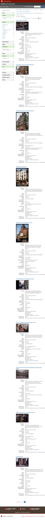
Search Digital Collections (29, 6)
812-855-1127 (36, 57)
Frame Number (5, 61)
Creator (4, 15)
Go (42, 6)
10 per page (34, 18)
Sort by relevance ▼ (27, 18)
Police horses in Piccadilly (21, 20)
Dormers (3, 36)
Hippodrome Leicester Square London (24, 222)
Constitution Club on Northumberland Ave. (25, 64)
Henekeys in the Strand (21, 166)
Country (4, 72)
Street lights (4, 33)
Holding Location (6, 75)
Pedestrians (4, 37)
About (4, 6)
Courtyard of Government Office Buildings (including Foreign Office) (29, 368)
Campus (4, 56)
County (4, 64)
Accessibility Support (18, 512)
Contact (7, 6)
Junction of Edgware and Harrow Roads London (26, 322)
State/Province (6, 77)
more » (3, 38)
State (3, 53)
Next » (25, 16)
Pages (3, 44)
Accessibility (22, 516)
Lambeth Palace (19, 456)
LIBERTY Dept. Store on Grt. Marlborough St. (25, 412)
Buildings (3, 34)
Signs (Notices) (4, 32)
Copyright (30, 516)
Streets (3, 27)
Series (3, 80)
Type (3, 13)
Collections (5, 46)
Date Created (5, 41)
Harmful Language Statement (25, 512)
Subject (4, 22)
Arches (3, 28)
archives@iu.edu (31, 57)
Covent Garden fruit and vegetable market (25, 279)
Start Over (41, 9)
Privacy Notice (27, 516)
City (3, 66)
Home (1, 6)
